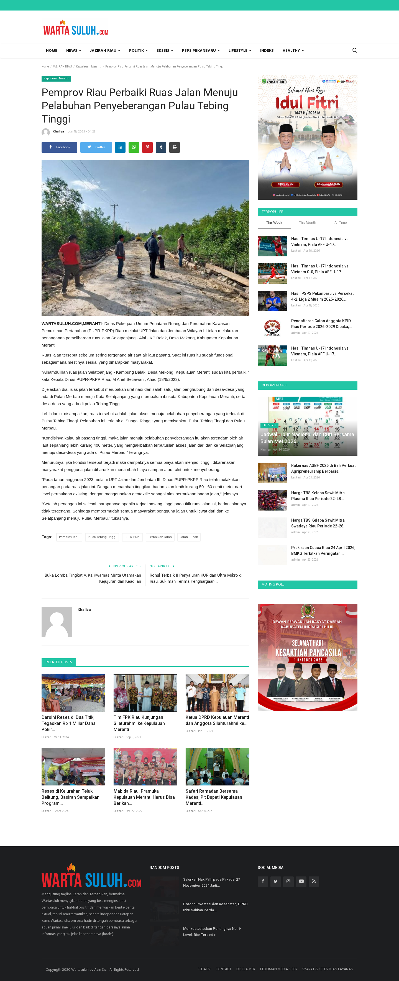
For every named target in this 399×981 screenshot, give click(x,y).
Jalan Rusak (189, 537)
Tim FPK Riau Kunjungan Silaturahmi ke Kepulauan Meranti (139, 723)
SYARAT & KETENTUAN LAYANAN (327, 969)
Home (51, 51)
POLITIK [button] (138, 51)
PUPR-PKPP (132, 537)
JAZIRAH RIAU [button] (105, 51)
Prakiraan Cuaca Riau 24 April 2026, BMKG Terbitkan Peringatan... (323, 550)
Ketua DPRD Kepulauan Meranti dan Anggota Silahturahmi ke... (217, 720)
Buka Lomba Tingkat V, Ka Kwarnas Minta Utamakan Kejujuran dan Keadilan (93, 578)
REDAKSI (204, 969)
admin (295, 333)
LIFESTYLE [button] (240, 51)
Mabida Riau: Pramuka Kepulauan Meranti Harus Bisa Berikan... (144, 797)
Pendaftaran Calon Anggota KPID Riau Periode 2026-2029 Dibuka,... (321, 324)
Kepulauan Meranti (88, 66)
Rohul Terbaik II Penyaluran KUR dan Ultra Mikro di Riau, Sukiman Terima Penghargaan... (196, 578)
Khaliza (53, 132)
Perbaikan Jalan (160, 537)
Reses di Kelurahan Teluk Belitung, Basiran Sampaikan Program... (70, 797)
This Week (274, 223)
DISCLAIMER (245, 969)
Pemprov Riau (69, 537)
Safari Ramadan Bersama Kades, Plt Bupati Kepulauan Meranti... (214, 797)
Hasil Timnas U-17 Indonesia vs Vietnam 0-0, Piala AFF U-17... (320, 269)
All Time (340, 223)
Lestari (47, 737)
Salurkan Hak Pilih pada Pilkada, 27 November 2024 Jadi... (211, 882)
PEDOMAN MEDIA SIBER (278, 969)
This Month (307, 223)
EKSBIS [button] (165, 51)
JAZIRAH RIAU (62, 66)
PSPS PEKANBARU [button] (201, 51)
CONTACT (223, 969)
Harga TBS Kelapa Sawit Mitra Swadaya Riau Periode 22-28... (319, 523)
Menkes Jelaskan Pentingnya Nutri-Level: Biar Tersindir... (212, 932)
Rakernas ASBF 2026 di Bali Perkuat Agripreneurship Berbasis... (323, 468)
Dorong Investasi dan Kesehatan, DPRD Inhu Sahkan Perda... (215, 907)
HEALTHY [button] (293, 51)
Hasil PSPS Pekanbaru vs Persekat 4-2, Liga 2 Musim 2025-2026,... (322, 296)
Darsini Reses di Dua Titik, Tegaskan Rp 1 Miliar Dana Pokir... (69, 723)
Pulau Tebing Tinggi (102, 537)
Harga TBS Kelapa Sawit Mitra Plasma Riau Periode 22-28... (318, 496)
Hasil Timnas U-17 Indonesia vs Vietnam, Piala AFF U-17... (320, 241)
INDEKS (267, 51)
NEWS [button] (73, 51)
